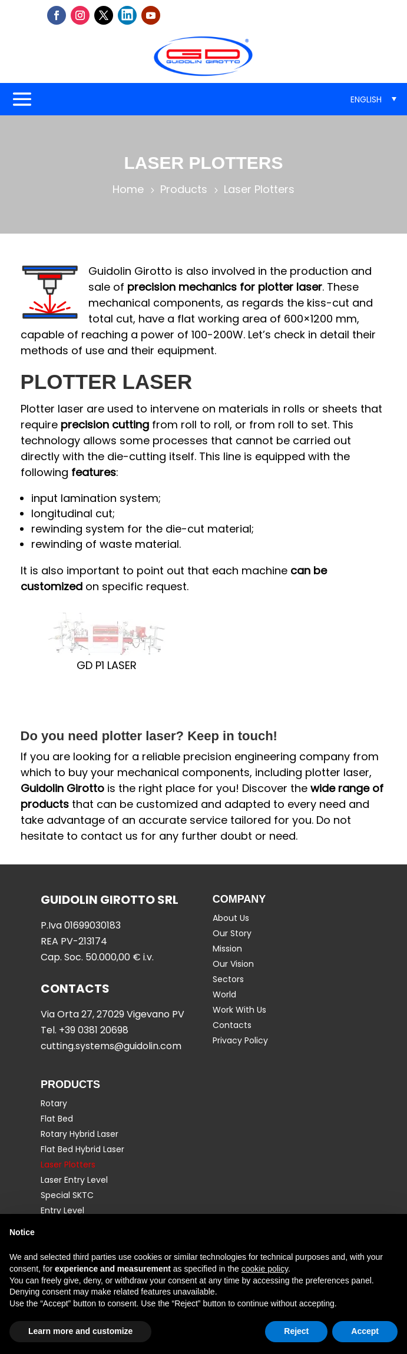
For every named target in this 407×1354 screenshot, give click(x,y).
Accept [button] (365, 1331)
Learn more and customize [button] (80, 1331)
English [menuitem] (366, 99)
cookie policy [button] (264, 1268)
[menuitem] (373, 99)
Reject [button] (296, 1331)
